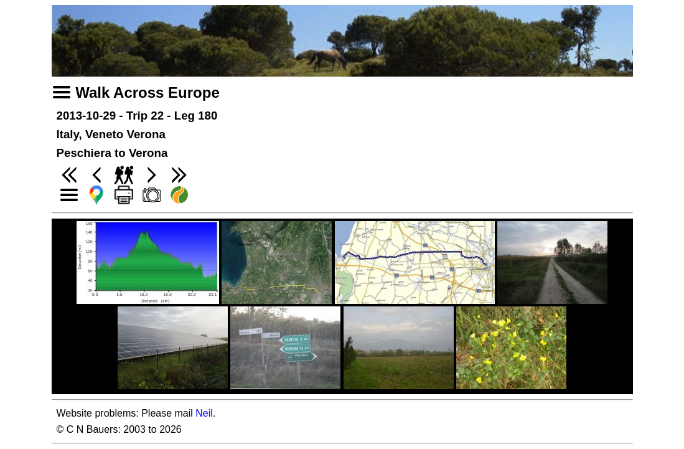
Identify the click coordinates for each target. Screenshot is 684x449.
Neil (204, 413)
